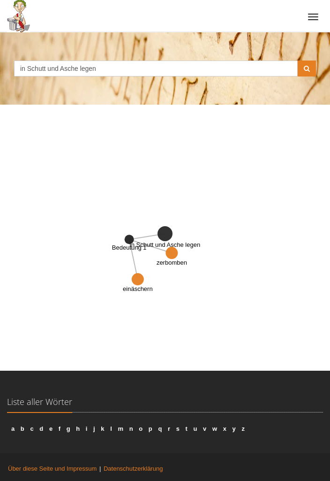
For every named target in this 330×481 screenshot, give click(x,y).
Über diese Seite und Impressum (52, 468)
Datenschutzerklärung (133, 468)
